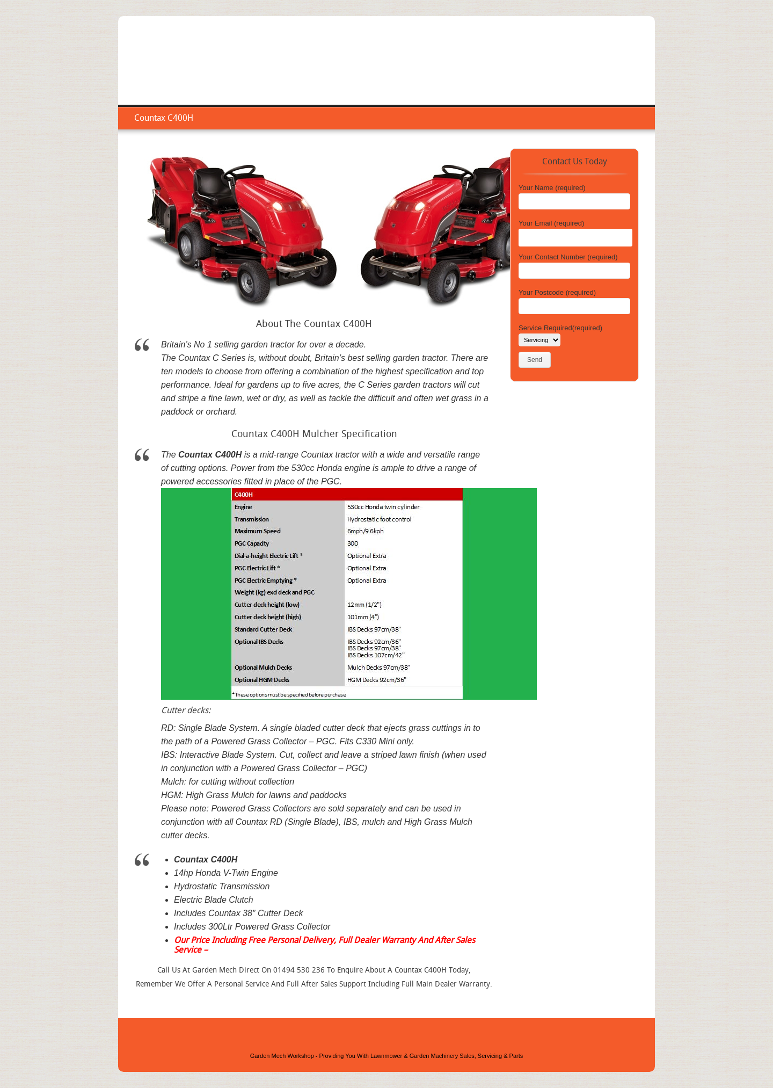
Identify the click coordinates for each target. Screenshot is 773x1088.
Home (461, 72)
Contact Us (617, 72)
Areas (574, 72)
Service (499, 72)
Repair (538, 72)
